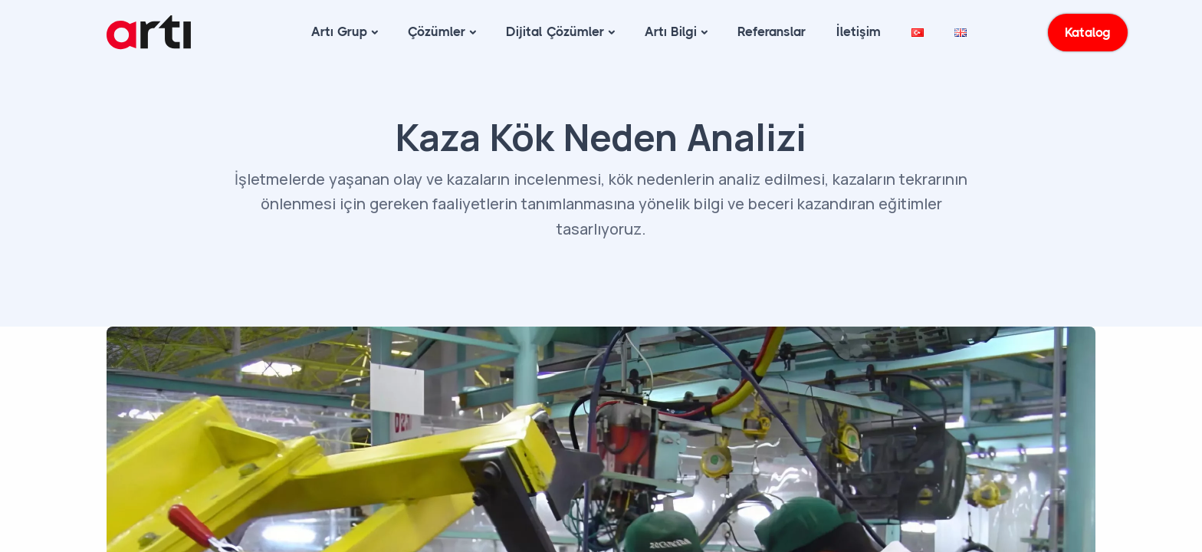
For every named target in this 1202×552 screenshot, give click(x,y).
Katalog (1088, 32)
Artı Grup (339, 31)
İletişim (858, 31)
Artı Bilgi (671, 31)
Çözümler (436, 31)
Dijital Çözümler (555, 31)
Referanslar (771, 31)
